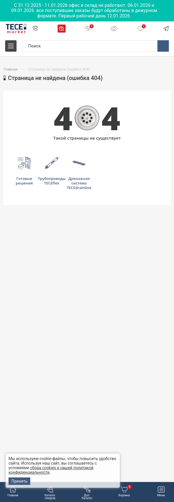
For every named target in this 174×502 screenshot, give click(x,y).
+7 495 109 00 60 (35, 29)
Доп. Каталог (87, 493)
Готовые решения (24, 170)
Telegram (166, 28)
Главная (12, 491)
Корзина (125, 491)
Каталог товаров (50, 493)
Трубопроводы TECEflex (51, 171)
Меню (161, 491)
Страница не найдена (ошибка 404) (59, 69)
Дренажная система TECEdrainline (79, 173)
